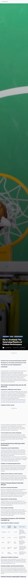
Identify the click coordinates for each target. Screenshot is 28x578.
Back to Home (4, 1)
